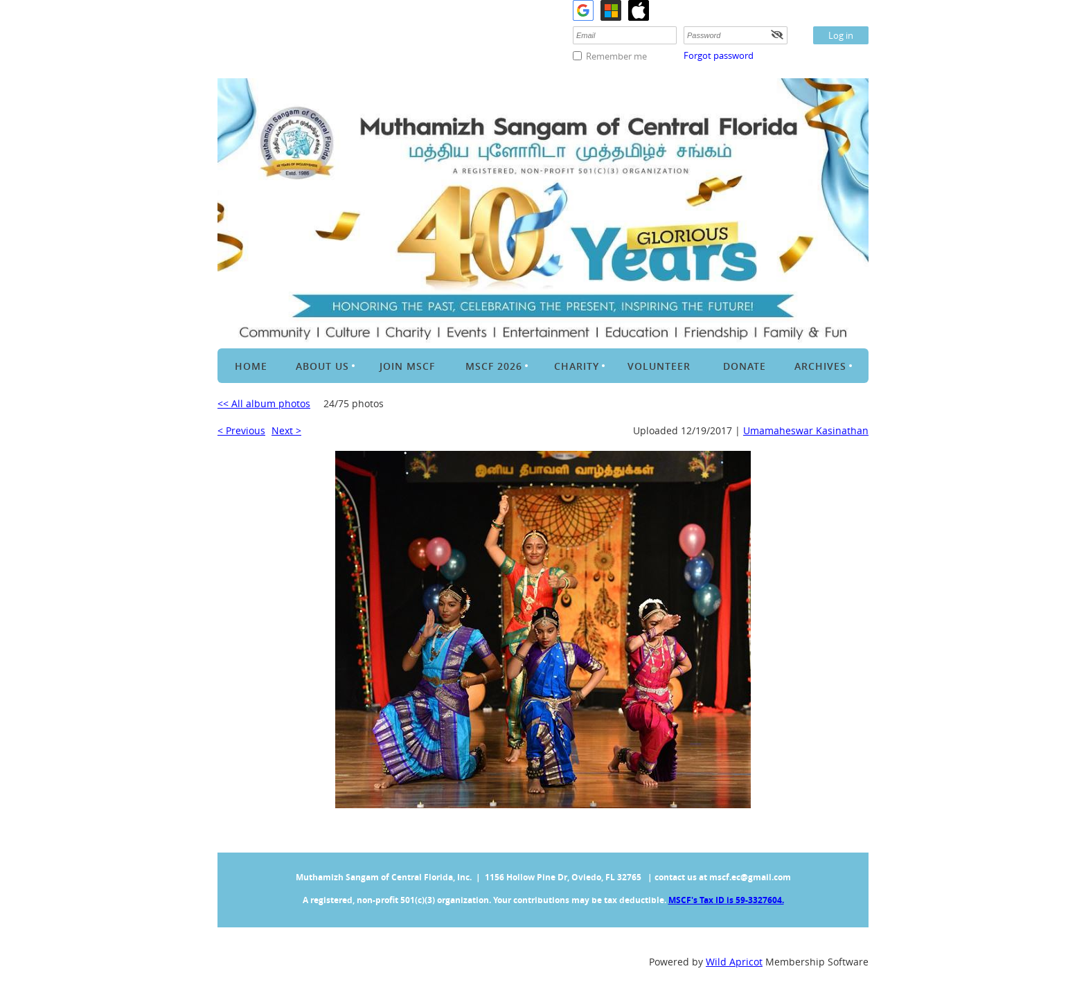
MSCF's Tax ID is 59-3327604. (726, 900)
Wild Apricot (734, 961)
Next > (286, 430)
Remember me (616, 56)
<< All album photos (263, 403)
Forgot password (719, 55)
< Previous (241, 430)
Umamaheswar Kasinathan (806, 430)
